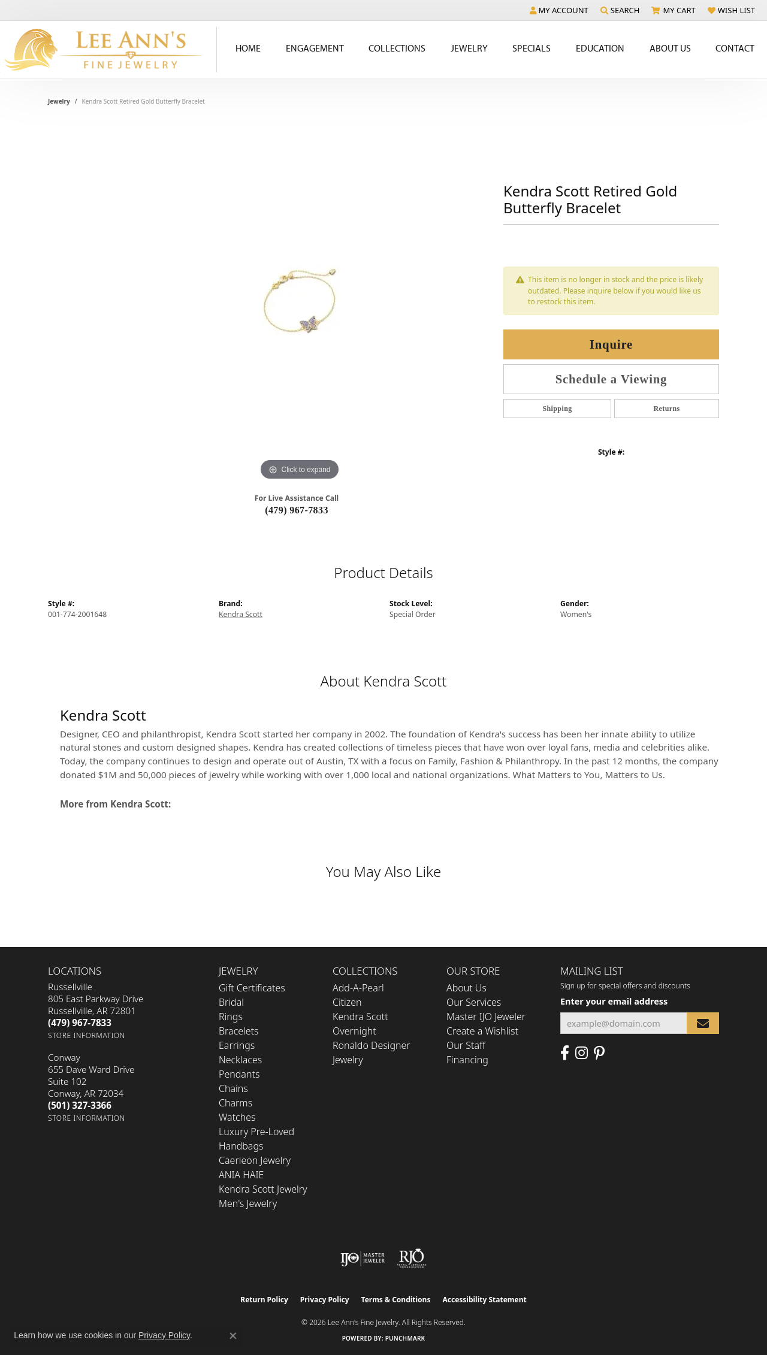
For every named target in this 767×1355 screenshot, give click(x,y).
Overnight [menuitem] (354, 1031)
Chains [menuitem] (233, 1088)
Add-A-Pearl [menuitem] (358, 987)
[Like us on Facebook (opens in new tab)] (564, 1053)
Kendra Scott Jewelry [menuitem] (263, 1189)
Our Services (473, 1002)
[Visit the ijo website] (362, 1259)
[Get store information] (86, 1035)
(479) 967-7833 (296, 510)
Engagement (315, 48)
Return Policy (264, 1299)
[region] (299, 303)
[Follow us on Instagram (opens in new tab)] (581, 1053)
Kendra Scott (240, 614)
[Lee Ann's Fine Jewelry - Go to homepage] (108, 49)
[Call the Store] (79, 1023)
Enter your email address (614, 1001)
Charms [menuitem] (235, 1102)
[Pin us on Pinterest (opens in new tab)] (599, 1053)
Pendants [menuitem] (239, 1074)
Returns (666, 408)
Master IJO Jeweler (486, 1016)
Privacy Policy (324, 1299)
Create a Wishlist (482, 1031)
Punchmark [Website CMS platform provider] (405, 1338)
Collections (397, 48)
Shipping (557, 408)
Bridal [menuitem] (231, 1002)
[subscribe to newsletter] (703, 1023)
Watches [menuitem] (237, 1117)
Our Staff (465, 1045)
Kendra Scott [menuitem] (360, 1016)
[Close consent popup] (233, 1335)
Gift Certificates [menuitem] (252, 987)
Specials (531, 48)
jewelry (59, 101)
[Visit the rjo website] (412, 1259)
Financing (467, 1059)
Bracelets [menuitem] (239, 1031)
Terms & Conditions (396, 1299)
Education (600, 48)
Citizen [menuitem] (347, 1002)
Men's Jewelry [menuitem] (248, 1203)
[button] (559, 10)
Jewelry (469, 48)
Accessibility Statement (484, 1299)
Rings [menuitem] (231, 1016)
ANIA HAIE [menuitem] (241, 1174)
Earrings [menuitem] (237, 1045)
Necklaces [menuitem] (240, 1059)
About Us (670, 48)
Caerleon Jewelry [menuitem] (255, 1160)
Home (248, 48)
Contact (734, 48)
